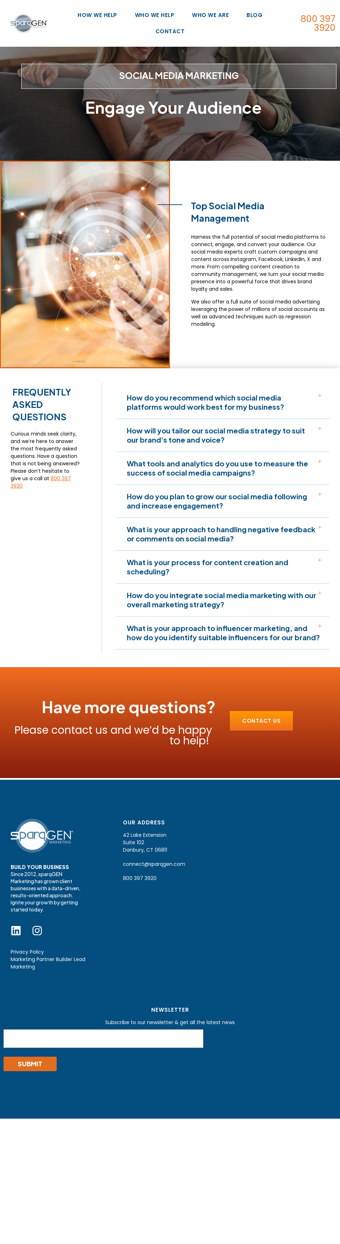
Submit (30, 1064)
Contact (170, 31)
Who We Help (156, 15)
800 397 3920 (318, 23)
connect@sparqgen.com (154, 864)
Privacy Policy (27, 951)
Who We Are (212, 15)
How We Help (99, 15)
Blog (254, 15)
